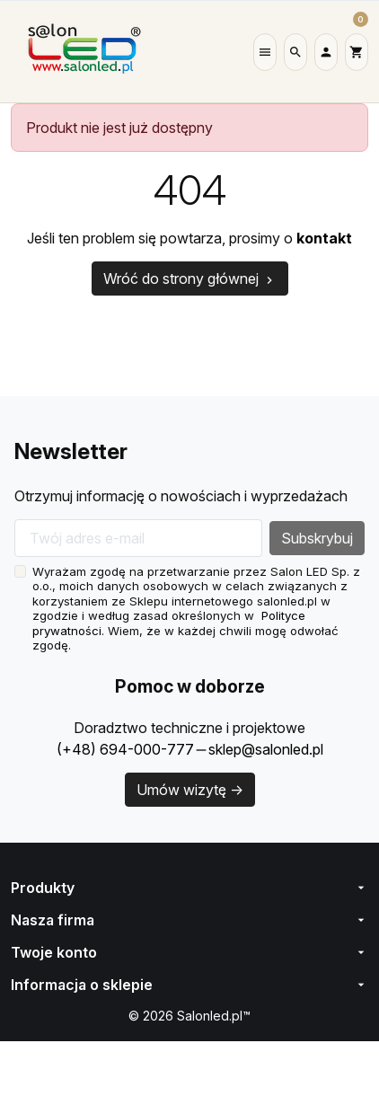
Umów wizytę (189, 790)
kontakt (332, 238)
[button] (265, 52)
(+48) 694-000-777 (121, 749)
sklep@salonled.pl (263, 749)
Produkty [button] (189, 888)
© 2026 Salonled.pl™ (189, 1015)
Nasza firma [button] (189, 920)
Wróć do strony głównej (189, 278)
